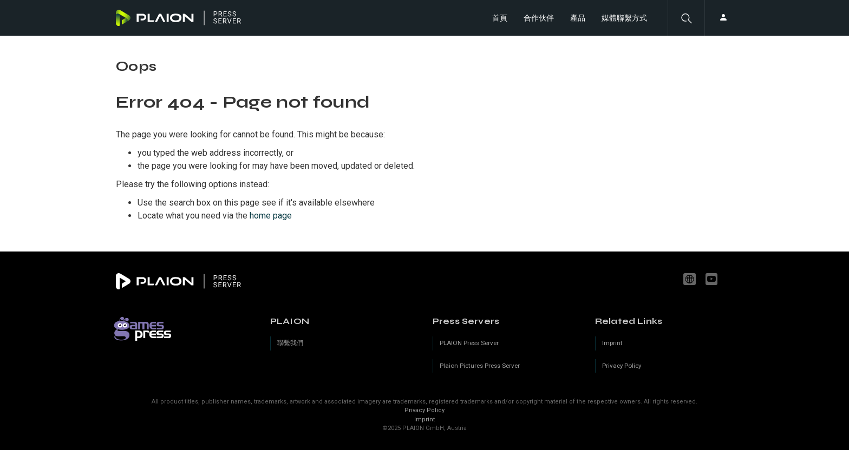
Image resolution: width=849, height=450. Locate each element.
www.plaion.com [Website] (690, 279)
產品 (577, 18)
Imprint (424, 419)
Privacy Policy (424, 410)
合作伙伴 (539, 18)
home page (271, 215)
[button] (686, 18)
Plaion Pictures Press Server (480, 365)
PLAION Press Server (469, 343)
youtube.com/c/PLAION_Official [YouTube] (713, 279)
